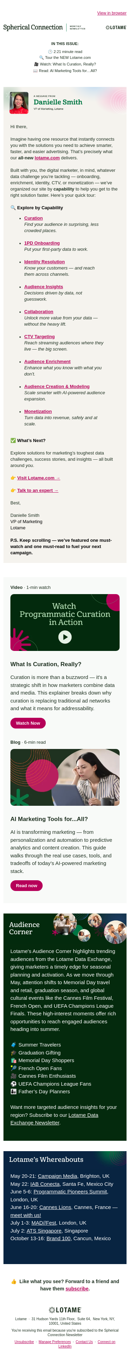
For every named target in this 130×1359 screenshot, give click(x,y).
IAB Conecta (45, 1184)
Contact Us (84, 1342)
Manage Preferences (55, 1342)
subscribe (77, 1288)
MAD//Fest (44, 1223)
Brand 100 (58, 1238)
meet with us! (25, 1215)
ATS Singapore (44, 1231)
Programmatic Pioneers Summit (70, 1191)
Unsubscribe (24, 1342)
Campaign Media (57, 1176)
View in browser (112, 13)
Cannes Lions (55, 1207)
